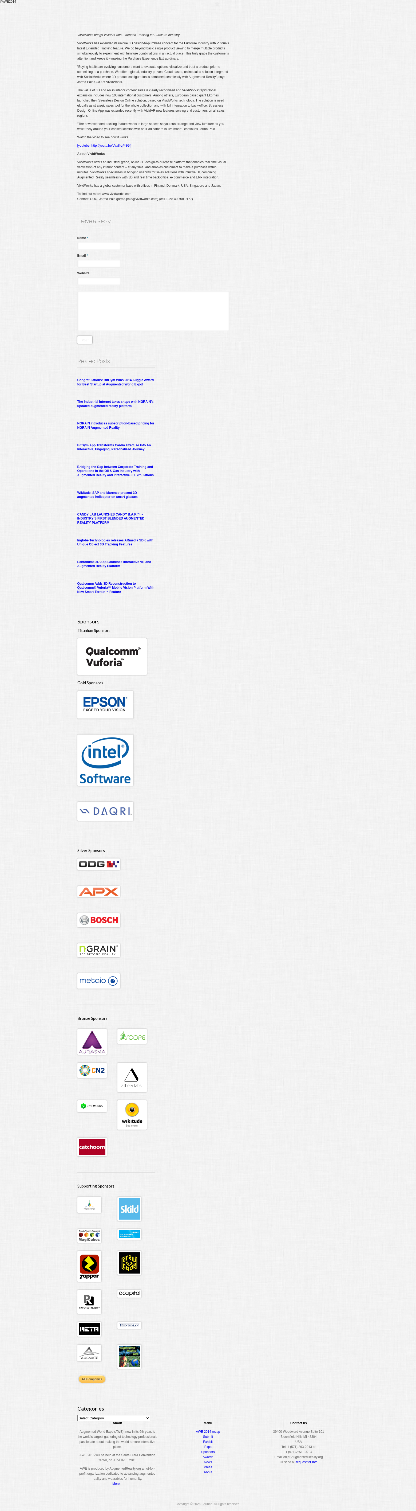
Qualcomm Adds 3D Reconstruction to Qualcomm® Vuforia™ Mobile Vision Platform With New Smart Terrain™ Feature (115, 588)
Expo (279, 14)
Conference (258, 14)
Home (217, 14)
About (316, 14)
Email (82, 255)
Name (82, 238)
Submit (208, 1437)
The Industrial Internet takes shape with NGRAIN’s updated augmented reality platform (115, 404)
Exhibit (208, 1442)
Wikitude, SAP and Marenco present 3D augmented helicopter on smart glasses (107, 495)
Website (83, 273)
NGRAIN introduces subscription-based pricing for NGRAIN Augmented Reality (115, 425)
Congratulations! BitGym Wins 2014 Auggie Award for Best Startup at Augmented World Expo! (115, 382)
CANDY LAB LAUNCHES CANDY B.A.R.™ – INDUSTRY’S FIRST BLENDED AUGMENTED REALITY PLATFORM (111, 519)
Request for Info (306, 1462)
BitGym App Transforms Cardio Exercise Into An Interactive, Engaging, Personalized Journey (114, 447)
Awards (297, 14)
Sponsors (208, 1452)
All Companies (92, 1379)
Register (234, 14)
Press (208, 1467)
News (208, 1462)
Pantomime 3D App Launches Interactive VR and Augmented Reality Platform (114, 564)
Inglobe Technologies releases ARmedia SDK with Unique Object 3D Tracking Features (115, 542)
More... (117, 1484)
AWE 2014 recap (208, 1432)
